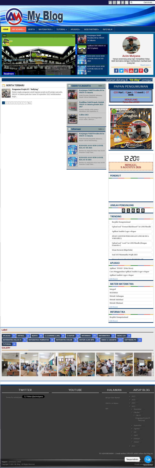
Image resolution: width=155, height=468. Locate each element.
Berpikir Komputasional (121, 222)
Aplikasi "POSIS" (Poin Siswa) (121, 268)
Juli (135, 432)
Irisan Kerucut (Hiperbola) (122, 250)
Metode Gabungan (117, 296)
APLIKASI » (75, 29)
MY (107, 409)
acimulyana (12, 462)
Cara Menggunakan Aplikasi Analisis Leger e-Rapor (129, 272)
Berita (35, 336)
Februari (137, 439)
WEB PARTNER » (91, 29)
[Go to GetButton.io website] (148, 465)
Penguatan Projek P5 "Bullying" (25, 89)
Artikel (21, 336)
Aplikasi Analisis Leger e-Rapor (124, 231)
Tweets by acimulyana (14, 397)
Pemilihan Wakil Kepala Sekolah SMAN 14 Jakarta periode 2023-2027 (91, 104)
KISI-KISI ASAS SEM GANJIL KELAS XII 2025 (91, 147)
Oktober (137, 412)
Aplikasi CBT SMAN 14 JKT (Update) (23, 60)
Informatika (104, 336)
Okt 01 (138, 415)
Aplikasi (6, 336)
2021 (134, 446)
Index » (101, 86)
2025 (134, 396)
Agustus (137, 429)
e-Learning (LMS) (52, 336)
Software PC (130, 340)
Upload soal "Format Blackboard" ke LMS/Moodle (131, 227)
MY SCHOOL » (18, 29)
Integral (113, 289)
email (19, 462)
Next (29, 103)
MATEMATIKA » (45, 29)
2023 (134, 403)
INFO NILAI (107, 29)
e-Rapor (70, 336)
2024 (134, 400)
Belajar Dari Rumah (113, 398)
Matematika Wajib (64, 340)
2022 (134, 406)
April (136, 435)
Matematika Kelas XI (12, 340)
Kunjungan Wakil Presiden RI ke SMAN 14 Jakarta (91, 91)
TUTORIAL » (61, 29)
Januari (136, 442)
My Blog (17, 464)
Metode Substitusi (116, 300)
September (138, 425)
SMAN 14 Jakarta (112, 403)
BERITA (31, 29)
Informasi (76, 129)
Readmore (9, 73)
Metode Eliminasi (116, 303)
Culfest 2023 (84, 115)
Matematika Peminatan (39, 340)
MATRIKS (114, 293)
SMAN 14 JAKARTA (81, 86)
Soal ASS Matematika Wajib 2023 (124, 255)
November (138, 409)
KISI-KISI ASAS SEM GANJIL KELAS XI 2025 (91, 158)
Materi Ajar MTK (86, 340)
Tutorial (7, 344)
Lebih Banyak (113, 279)
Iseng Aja (121, 336)
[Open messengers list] (148, 459)
